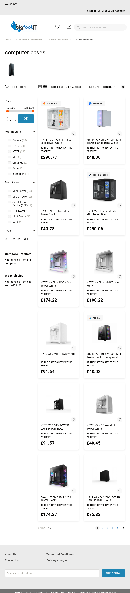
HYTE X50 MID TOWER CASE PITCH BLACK (55, 427)
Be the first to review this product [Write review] (56, 149)
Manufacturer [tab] (13, 131)
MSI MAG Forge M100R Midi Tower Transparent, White (104, 141)
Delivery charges (57, 560)
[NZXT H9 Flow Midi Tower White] (104, 261)
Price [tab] (8, 101)
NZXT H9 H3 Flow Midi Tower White (101, 427)
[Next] (123, 528)
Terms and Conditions (60, 554)
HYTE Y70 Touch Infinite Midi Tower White (56, 141)
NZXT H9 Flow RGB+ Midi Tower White (57, 284)
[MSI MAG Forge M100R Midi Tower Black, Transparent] (104, 333)
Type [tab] (8, 230)
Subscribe (113, 573)
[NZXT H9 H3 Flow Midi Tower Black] (58, 190)
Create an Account (113, 10)
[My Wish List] (110, 26)
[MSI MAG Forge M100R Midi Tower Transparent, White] (104, 118)
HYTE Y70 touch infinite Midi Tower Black (101, 213)
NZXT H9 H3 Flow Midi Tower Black (55, 213)
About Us (11, 554)
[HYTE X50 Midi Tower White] (58, 333)
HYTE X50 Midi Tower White (58, 353)
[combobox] (75, 26)
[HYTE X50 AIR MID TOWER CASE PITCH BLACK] (104, 476)
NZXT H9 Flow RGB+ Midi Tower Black (57, 498)
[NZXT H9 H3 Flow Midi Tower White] (104, 404)
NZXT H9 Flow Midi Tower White (103, 284)
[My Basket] (121, 26)
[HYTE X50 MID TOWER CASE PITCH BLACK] (58, 404)
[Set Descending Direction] (123, 87)
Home (8, 40)
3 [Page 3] (108, 527)
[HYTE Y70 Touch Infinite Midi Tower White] (58, 118)
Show (41, 527)
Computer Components (29, 40)
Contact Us (12, 560)
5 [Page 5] (118, 527)
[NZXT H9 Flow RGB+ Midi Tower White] (58, 261)
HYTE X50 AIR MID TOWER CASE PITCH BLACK (103, 498)
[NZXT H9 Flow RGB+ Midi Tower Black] (58, 476)
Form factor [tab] (12, 182)
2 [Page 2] (103, 527)
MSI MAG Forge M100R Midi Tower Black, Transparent (104, 355)
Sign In (91, 10)
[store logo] (24, 26)
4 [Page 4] (113, 527)
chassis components (59, 40)
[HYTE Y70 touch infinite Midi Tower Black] (104, 190)
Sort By (93, 86)
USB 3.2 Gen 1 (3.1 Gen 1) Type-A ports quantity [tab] (20, 238)
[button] (109, 87)
